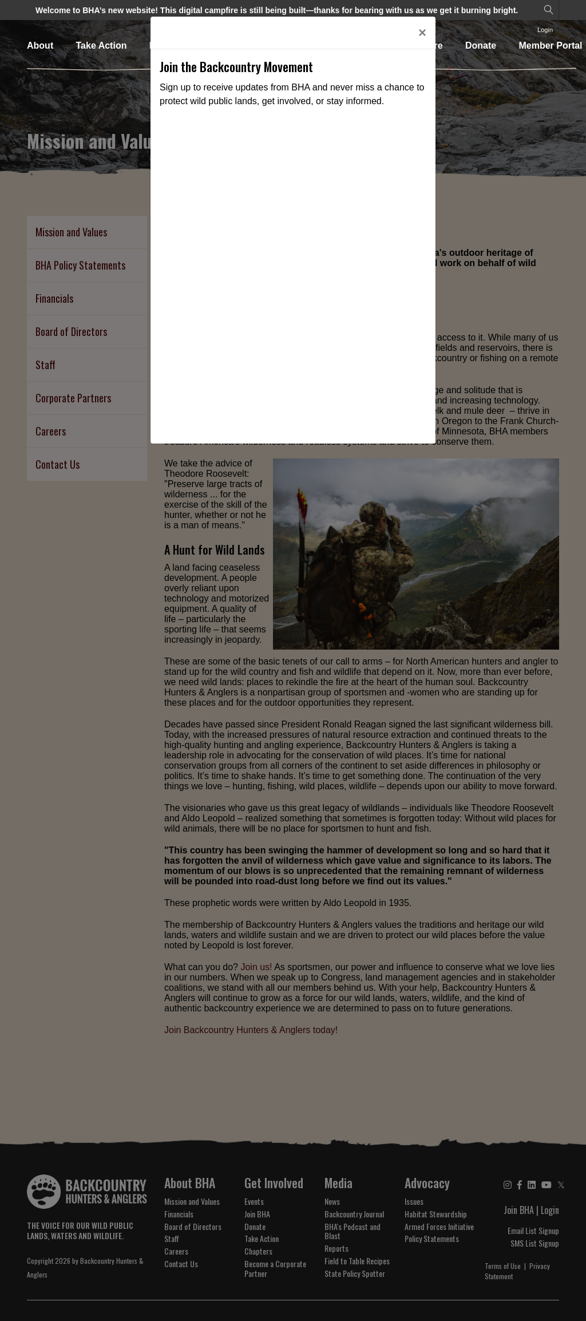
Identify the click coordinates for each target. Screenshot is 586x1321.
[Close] (422, 33)
